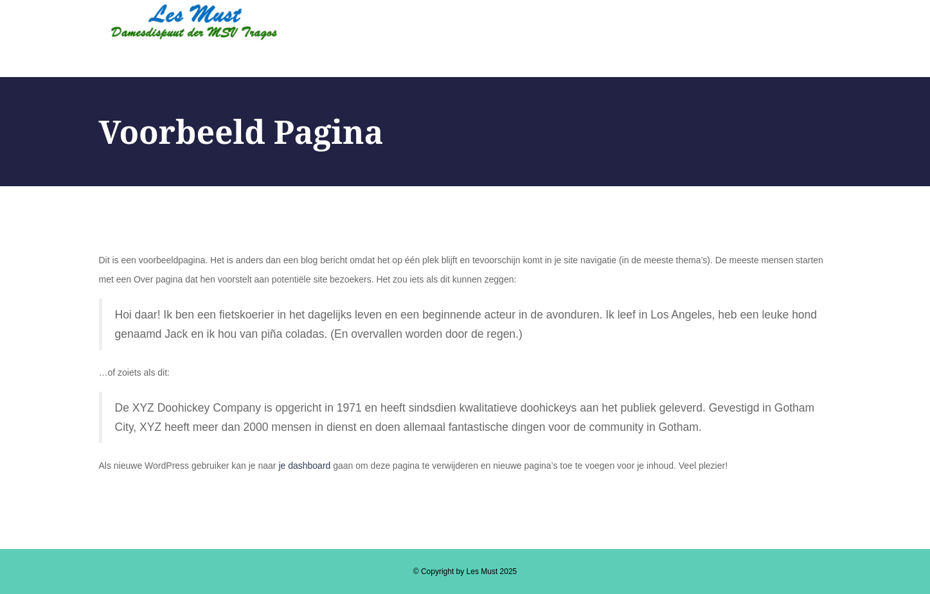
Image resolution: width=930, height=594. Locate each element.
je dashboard (304, 465)
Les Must (482, 571)
